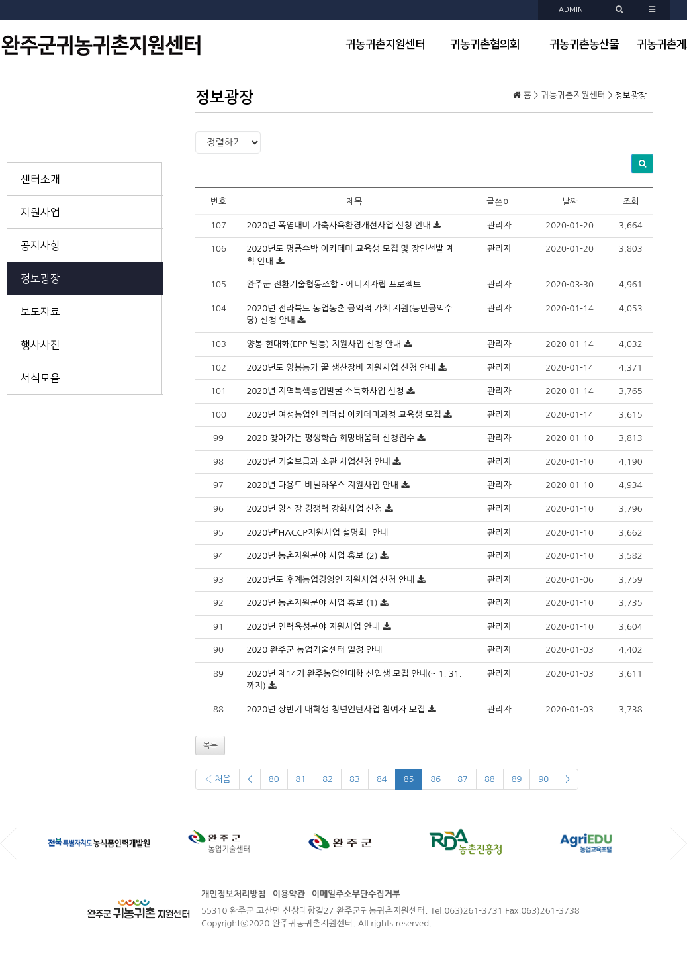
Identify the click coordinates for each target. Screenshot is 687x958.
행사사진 (40, 345)
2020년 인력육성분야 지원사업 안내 (313, 626)
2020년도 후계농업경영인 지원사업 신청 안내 (331, 579)
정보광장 (40, 279)
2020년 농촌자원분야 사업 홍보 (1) (312, 603)
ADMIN (571, 9)
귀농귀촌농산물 (584, 44)
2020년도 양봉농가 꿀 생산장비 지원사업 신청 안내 (341, 367)
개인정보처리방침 (233, 894)
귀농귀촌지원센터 (385, 44)
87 (462, 779)
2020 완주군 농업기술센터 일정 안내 (315, 650)
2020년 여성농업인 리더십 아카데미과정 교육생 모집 (344, 414)
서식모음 (40, 378)
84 (382, 779)
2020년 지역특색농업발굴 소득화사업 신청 (325, 391)
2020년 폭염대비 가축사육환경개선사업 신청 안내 (339, 225)
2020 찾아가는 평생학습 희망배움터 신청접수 (331, 438)
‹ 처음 (217, 779)
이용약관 (289, 894)
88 (489, 779)
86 (435, 779)
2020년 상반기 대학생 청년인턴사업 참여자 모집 (336, 709)
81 (301, 779)
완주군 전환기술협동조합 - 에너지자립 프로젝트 (334, 284)
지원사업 (40, 212)
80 (274, 779)
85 (409, 779)
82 (327, 779)
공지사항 (40, 246)
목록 (210, 745)
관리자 (499, 225)
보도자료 (40, 312)
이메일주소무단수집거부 (356, 894)
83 (354, 779)
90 (543, 779)
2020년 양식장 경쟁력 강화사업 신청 (315, 508)
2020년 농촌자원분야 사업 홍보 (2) (312, 555)
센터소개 (40, 179)
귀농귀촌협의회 (485, 44)
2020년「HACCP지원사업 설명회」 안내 (318, 532)
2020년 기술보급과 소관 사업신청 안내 (318, 461)
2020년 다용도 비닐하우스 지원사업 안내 (322, 485)
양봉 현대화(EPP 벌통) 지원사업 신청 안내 (324, 344)
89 (517, 779)
